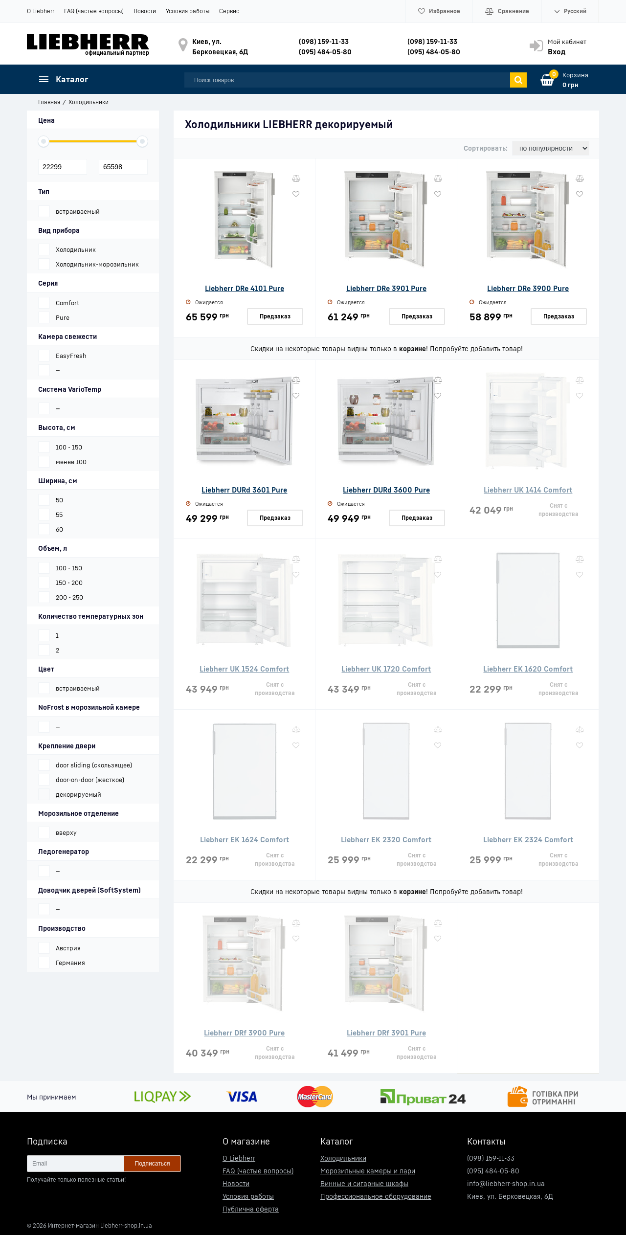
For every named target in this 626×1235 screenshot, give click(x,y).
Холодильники (343, 1158)
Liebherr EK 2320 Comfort (386, 839)
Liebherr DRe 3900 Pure (528, 288)
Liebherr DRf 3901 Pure (386, 1032)
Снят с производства (558, 509)
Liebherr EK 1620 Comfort (528, 668)
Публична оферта (251, 1209)
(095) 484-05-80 (325, 51)
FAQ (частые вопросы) (94, 11)
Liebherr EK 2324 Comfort (528, 839)
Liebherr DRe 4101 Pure (244, 288)
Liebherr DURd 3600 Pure (386, 489)
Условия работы (187, 11)
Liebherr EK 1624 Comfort (244, 839)
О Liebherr (40, 11)
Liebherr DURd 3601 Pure (244, 489)
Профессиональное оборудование (375, 1196)
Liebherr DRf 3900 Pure (244, 1032)
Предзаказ (275, 316)
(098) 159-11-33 (324, 41)
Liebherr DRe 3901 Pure (386, 288)
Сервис (229, 11)
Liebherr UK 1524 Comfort (244, 668)
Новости (145, 11)
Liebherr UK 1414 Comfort (528, 489)
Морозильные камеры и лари (367, 1171)
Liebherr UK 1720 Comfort (386, 668)
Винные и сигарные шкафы (364, 1183)
